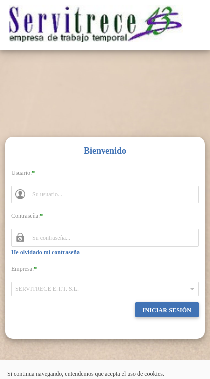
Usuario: (21, 172)
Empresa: (22, 268)
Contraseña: (25, 215)
